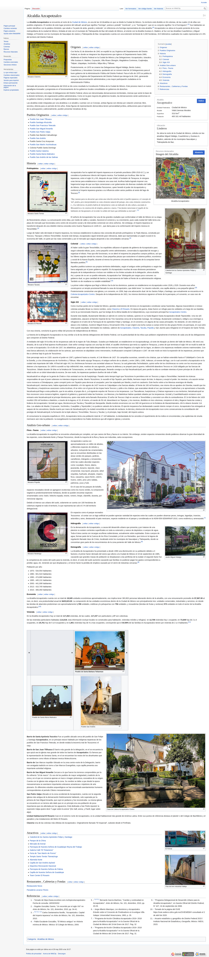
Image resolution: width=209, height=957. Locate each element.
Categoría (32, 939)
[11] (189, 622)
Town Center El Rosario (39, 875)
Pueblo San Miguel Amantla (41, 129)
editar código (94, 47)
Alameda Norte (36, 860)
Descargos (62, 954)
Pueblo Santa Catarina (39, 151)
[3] (79, 192)
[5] (86, 262)
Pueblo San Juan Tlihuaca (40, 119)
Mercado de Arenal (37, 844)
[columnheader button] (29, 652)
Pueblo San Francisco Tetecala (42, 125)
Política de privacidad (33, 954)
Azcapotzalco (125, 328)
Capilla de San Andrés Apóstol (42, 863)
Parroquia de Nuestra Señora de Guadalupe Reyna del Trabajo (56, 847)
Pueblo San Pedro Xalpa (40, 132)
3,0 (35, 912)
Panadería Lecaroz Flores (37, 890)
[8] (142, 541)
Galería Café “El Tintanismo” (41, 850)
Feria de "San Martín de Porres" (43, 853)
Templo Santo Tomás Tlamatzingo (44, 856)
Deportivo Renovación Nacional (43, 866)
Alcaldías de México (45, 939)
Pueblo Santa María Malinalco (42, 154)
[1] (188, 24)
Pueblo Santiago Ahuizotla (40, 122)
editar (85, 47)
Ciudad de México (79, 22)
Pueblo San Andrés (38, 138)
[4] (130, 238)
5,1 (98, 899)
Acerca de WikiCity (49, 954)
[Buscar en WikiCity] (186, 8)
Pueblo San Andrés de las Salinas (44, 157)
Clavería (115, 309)
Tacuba (143, 328)
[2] (153, 27)
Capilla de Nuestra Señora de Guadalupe (47, 872)
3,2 (41, 912)
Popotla (150, 328)
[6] (196, 288)
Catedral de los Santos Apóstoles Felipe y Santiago (51, 837)
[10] (39, 606)
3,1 (38, 912)
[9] (138, 562)
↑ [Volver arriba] (33, 900)
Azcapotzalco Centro (177, 312)
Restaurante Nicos (34, 886)
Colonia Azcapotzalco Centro (83, 294)
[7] (205, 518)
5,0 (96, 899)
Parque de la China (38, 841)
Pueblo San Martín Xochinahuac (43, 144)
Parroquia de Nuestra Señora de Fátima (46, 869)
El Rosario (125, 309)
